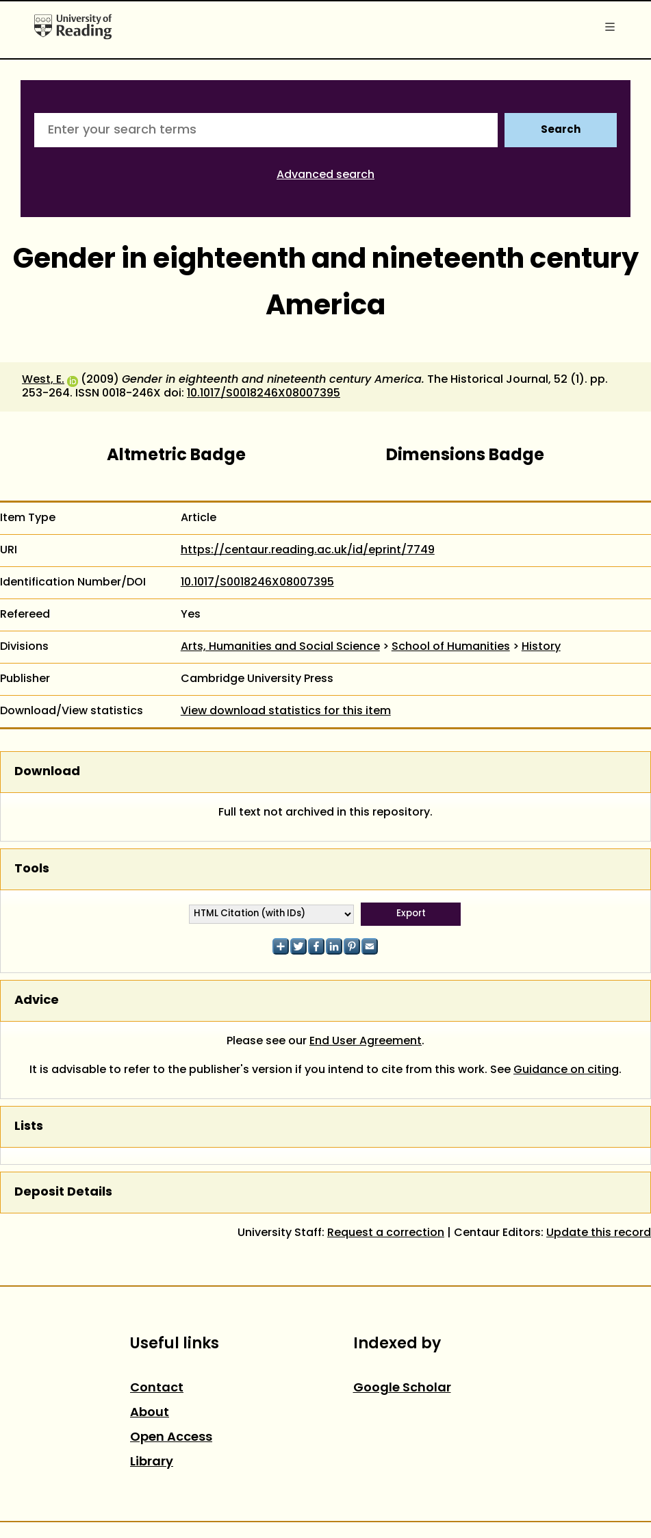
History (541, 647)
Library (151, 1462)
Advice (36, 1000)
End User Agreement (365, 1041)
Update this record (598, 1233)
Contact (156, 1388)
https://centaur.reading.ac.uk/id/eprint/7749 (308, 550)
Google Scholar (402, 1388)
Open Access (171, 1437)
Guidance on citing (566, 1070)
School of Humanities (451, 647)
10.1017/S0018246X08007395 (263, 394)
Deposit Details (63, 1192)
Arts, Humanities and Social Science (280, 647)
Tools (31, 869)
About (149, 1413)
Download (47, 772)
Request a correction (385, 1233)
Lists (28, 1126)
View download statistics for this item (286, 711)
